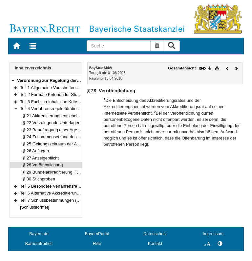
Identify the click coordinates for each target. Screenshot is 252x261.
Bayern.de (38, 233)
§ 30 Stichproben (39, 179)
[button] (12, 80)
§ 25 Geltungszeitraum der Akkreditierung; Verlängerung (76, 143)
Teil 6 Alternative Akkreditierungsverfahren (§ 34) (66, 193)
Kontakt (155, 243)
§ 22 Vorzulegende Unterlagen (51, 122)
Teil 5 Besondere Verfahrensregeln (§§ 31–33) (63, 186)
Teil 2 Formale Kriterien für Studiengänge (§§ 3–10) (68, 94)
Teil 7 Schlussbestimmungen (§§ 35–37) (57, 200)
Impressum (213, 233)
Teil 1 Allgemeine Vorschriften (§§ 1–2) (56, 87)
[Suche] (119, 45)
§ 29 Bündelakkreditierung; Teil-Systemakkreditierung (73, 172)
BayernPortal (97, 233)
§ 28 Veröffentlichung (43, 164)
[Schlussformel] (34, 207)
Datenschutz (155, 233)
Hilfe (97, 243)
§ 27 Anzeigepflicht (41, 158)
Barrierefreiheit (39, 243)
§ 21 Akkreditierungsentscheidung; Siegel (62, 115)
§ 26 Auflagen (36, 150)
